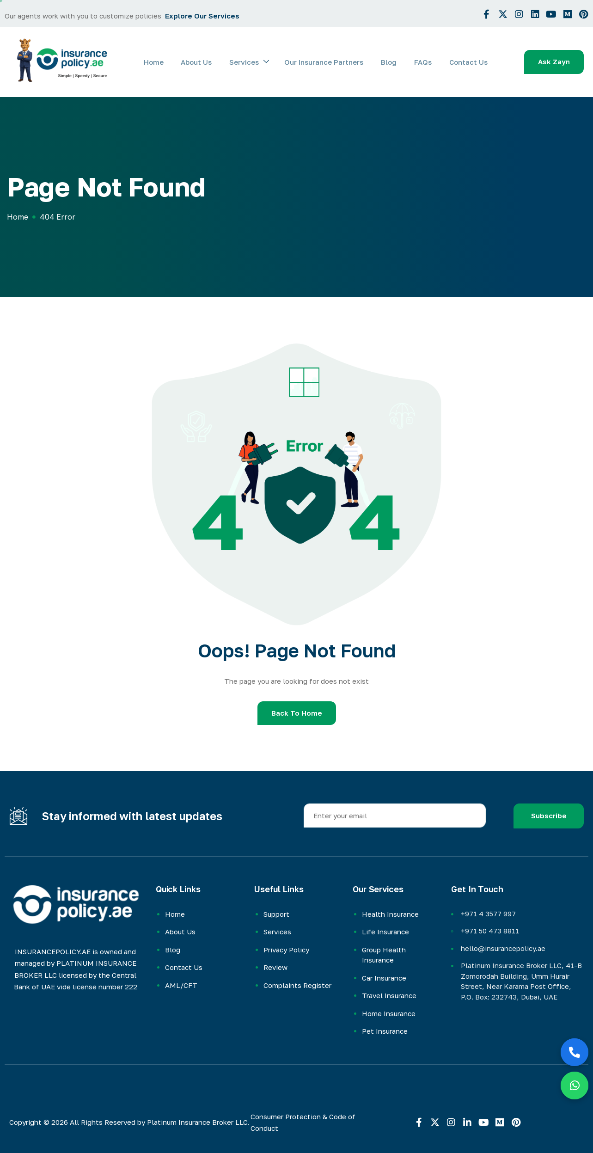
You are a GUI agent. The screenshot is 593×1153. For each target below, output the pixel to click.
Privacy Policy (286, 949)
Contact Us (469, 62)
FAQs (425, 62)
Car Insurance (384, 978)
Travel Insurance (389, 995)
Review (275, 967)
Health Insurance (390, 914)
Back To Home (296, 713)
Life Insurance (385, 931)
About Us (206, 62)
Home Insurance (389, 1013)
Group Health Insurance (384, 954)
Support (276, 914)
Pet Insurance (385, 1031)
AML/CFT (181, 985)
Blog (393, 62)
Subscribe (549, 815)
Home (165, 62)
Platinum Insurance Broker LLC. (198, 1122)
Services (257, 62)
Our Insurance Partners (330, 62)
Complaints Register (297, 985)
